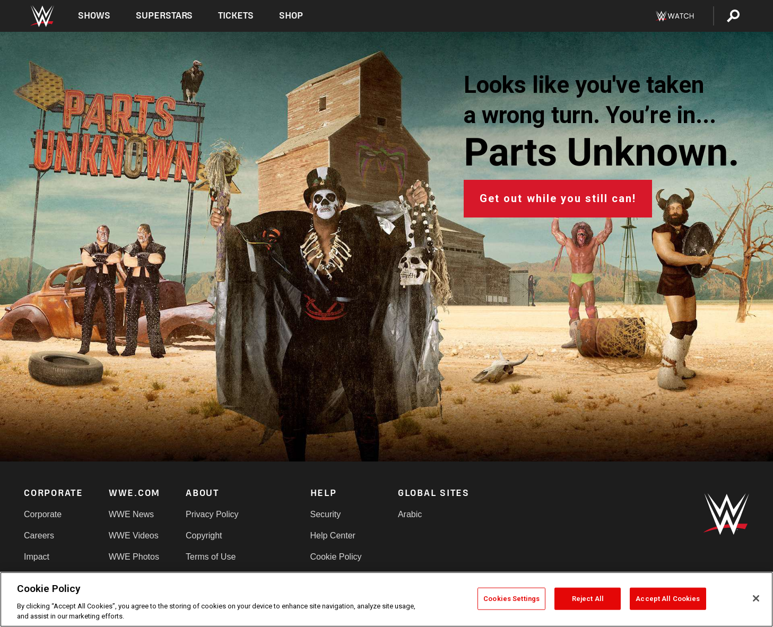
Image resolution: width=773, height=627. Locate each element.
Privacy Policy (212, 514)
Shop (291, 16)
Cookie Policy (336, 556)
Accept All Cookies (668, 599)
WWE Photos (134, 556)
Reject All (588, 599)
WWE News (131, 514)
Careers (39, 535)
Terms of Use (211, 556)
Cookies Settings (511, 599)
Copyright (204, 535)
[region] (386, 599)
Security (325, 514)
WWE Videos (134, 535)
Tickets (236, 16)
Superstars (164, 16)
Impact (36, 556)
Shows (94, 16)
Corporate (43, 514)
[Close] (756, 598)
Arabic (410, 514)
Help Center (332, 535)
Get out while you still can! (558, 198)
